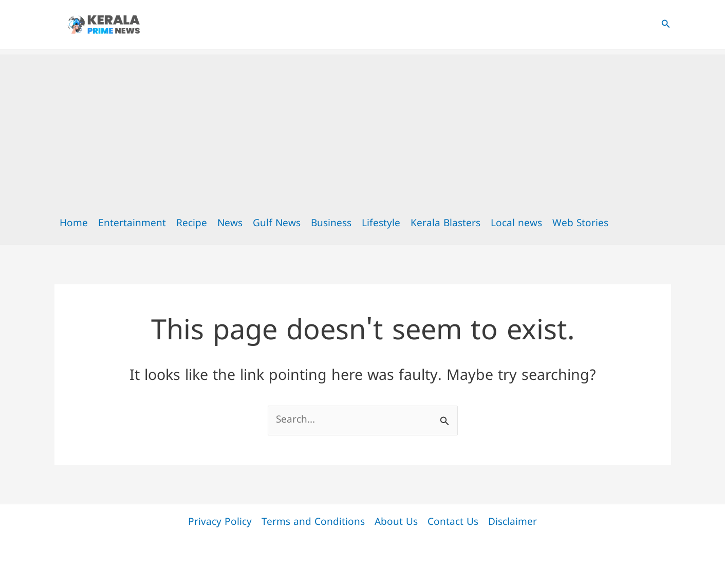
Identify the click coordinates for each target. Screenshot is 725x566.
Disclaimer (512, 522)
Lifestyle (381, 224)
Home (74, 224)
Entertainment (132, 224)
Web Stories (580, 224)
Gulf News (277, 224)
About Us (396, 522)
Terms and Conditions (313, 522)
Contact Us (452, 522)
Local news (516, 224)
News (230, 224)
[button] (666, 24)
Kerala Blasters (445, 224)
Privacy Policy (220, 522)
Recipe (191, 224)
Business (331, 224)
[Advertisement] (362, 126)
